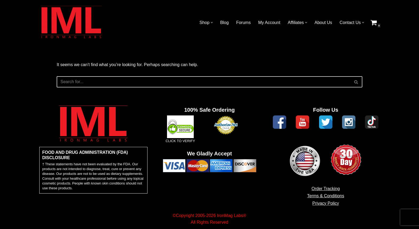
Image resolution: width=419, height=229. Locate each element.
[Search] (203, 81)
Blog (224, 22)
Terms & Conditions (325, 196)
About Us (323, 22)
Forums (243, 22)
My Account (269, 22)
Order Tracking (326, 188)
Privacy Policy (325, 203)
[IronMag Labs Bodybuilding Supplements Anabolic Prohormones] (71, 22)
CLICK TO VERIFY (180, 141)
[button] (212, 22)
